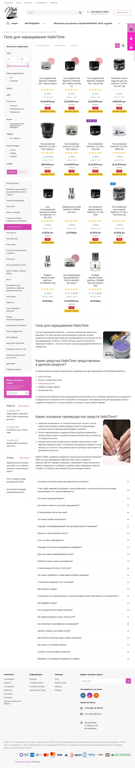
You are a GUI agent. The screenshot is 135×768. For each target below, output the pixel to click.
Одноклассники (96, 695)
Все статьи (24, 458)
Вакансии (8, 690)
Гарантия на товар (37, 690)
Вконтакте (83, 695)
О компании (9, 679)
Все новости (23, 406)
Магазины (8, 694)
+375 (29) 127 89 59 (99, 12)
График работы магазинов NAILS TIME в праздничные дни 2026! (17, 416)
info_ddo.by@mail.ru (93, 714)
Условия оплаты (36, 683)
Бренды (58, 686)
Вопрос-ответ (60, 683)
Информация (35, 674)
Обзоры (58, 690)
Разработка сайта (22, 762)
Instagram (89, 695)
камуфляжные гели (46, 383)
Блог (57, 679)
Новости (7, 683)
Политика (8, 697)
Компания (9, 674)
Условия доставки (37, 686)
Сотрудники (9, 686)
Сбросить (23, 172)
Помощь (33, 679)
